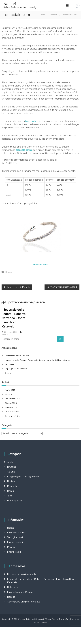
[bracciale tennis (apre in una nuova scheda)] (24, 150)
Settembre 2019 (12, 416)
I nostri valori (14, 551)
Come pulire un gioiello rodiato (23, 601)
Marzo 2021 (10, 394)
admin (5, 335)
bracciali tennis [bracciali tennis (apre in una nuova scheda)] (33, 121)
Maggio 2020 (11, 407)
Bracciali (53, 15)
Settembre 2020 (12, 399)
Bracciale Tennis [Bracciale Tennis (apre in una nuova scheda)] (40, 264)
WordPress (42, 622)
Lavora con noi (15, 542)
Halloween (10, 364)
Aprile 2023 (10, 390)
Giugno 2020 (11, 403)
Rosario (8, 373)
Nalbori (9, 4)
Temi (9, 495)
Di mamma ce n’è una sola (17, 355)
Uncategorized (15, 500)
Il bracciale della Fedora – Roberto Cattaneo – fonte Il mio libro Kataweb (14, 318)
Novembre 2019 (12, 412)
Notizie (11, 481)
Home (10, 527)
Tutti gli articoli (15, 537)
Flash (54, 619)
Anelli (10, 462)
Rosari (10, 491)
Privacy (11, 547)
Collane (11, 471)
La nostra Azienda (16, 532)
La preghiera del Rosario (16, 369)
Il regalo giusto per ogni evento (24, 476)
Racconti (12, 486)
